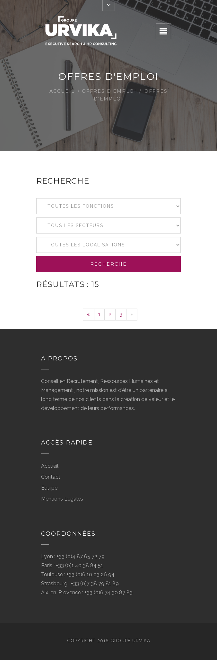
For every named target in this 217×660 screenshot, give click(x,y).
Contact (50, 477)
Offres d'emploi (109, 91)
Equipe (49, 488)
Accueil (62, 91)
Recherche (108, 264)
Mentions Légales (62, 499)
